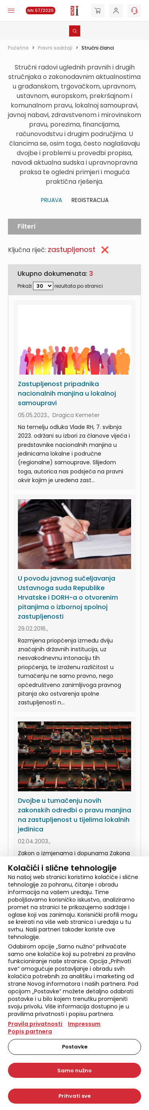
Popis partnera (30, 1031)
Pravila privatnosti (35, 1024)
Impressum (84, 1024)
